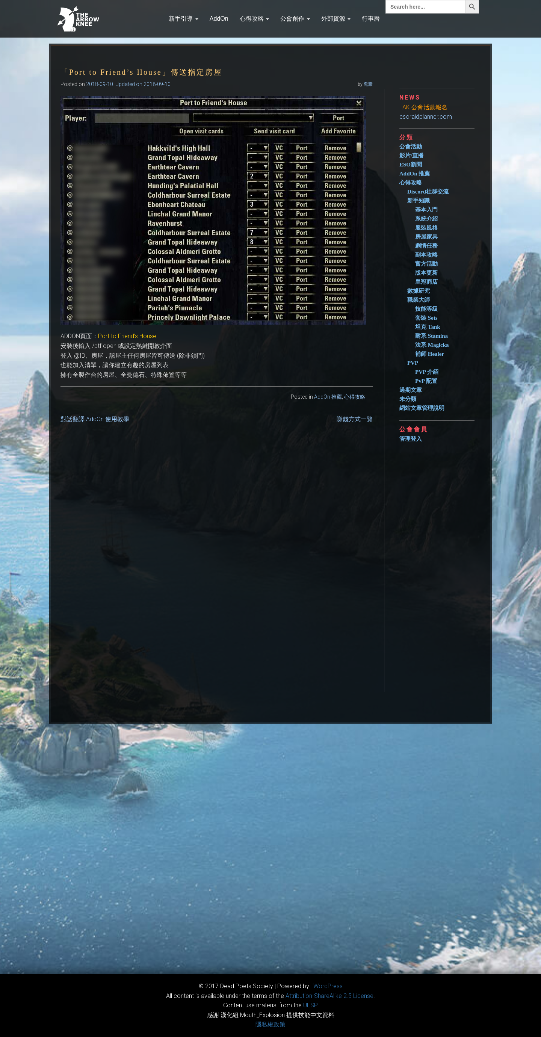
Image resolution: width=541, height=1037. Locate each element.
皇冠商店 (426, 282)
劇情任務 (426, 246)
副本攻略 (426, 255)
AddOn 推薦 (328, 397)
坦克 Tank (427, 327)
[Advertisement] (440, 564)
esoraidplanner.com (425, 116)
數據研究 (418, 291)
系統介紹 (426, 219)
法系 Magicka (432, 345)
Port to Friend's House (127, 336)
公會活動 (410, 147)
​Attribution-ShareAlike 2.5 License (329, 995)
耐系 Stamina (431, 336)
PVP (412, 363)
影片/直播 (411, 156)
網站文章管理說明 (421, 408)
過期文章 (410, 390)
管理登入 (410, 439)
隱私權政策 (270, 1024)
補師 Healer (429, 354)
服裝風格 (426, 228)
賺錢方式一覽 (355, 419)
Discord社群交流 (428, 192)
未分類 (407, 399)
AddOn (219, 18)
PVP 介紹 (426, 372)
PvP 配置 (426, 381)
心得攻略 (254, 18)
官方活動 (426, 264)
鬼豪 (368, 84)
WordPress (328, 986)
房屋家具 (426, 237)
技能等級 (426, 309)
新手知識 (418, 201)
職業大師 (418, 300)
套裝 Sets (426, 318)
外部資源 (336, 18)
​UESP (310, 1005)
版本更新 (426, 273)
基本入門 (426, 210)
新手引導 (183, 18)
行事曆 (371, 18)
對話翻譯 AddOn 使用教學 (94, 419)
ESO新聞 (410, 165)
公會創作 (295, 18)
